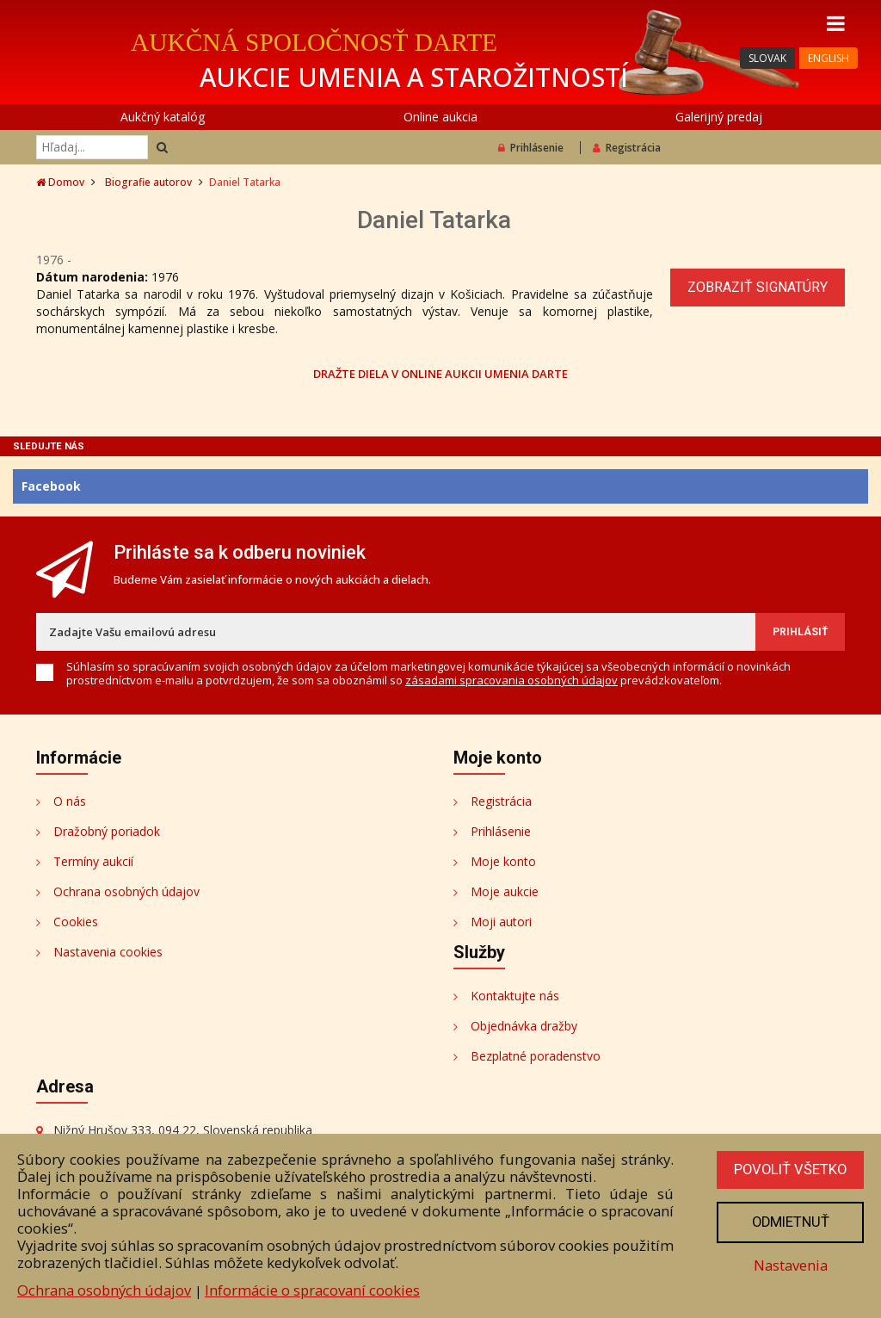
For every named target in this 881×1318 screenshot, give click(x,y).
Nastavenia (789, 1266)
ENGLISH (828, 58)
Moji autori (501, 921)
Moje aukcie (505, 891)
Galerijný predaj (718, 116)
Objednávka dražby (524, 1026)
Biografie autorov (148, 182)
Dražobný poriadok (106, 831)
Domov (60, 182)
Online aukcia (440, 116)
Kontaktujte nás (515, 995)
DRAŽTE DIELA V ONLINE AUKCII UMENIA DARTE (440, 373)
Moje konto (503, 861)
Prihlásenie (531, 147)
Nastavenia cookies (108, 952)
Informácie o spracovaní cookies (312, 1290)
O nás (69, 801)
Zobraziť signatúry (757, 287)
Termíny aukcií (93, 861)
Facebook (51, 486)
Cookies (75, 921)
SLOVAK (767, 58)
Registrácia (627, 147)
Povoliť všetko (789, 1170)
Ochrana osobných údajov (126, 891)
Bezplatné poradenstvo (536, 1056)
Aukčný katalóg (162, 116)
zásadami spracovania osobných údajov (511, 680)
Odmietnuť (789, 1222)
